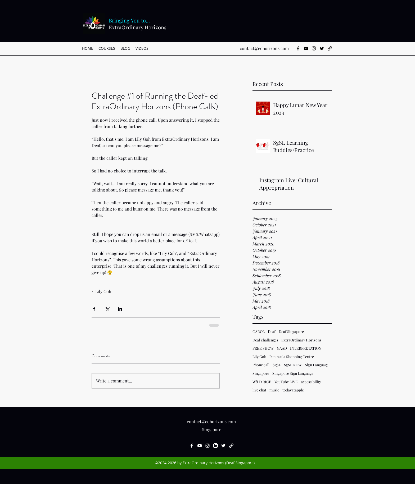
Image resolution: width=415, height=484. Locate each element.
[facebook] (298, 48)
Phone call (260, 364)
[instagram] (314, 48)
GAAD (282, 348)
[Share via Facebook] (94, 308)
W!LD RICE (261, 381)
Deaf (272, 331)
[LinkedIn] (215, 445)
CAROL (258, 331)
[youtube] (306, 48)
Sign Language (316, 364)
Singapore (260, 373)
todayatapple (293, 389)
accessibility (311, 381)
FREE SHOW (263, 348)
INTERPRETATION (305, 348)
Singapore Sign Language (292, 373)
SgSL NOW (293, 364)
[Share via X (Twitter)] (107, 308)
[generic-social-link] (329, 48)
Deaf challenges (265, 340)
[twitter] (321, 48)
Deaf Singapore (291, 331)
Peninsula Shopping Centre (291, 356)
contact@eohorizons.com (264, 48)
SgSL (277, 364)
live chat (259, 389)
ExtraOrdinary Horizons (301, 340)
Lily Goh (259, 356)
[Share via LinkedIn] (120, 308)
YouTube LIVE (286, 381)
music (274, 389)
